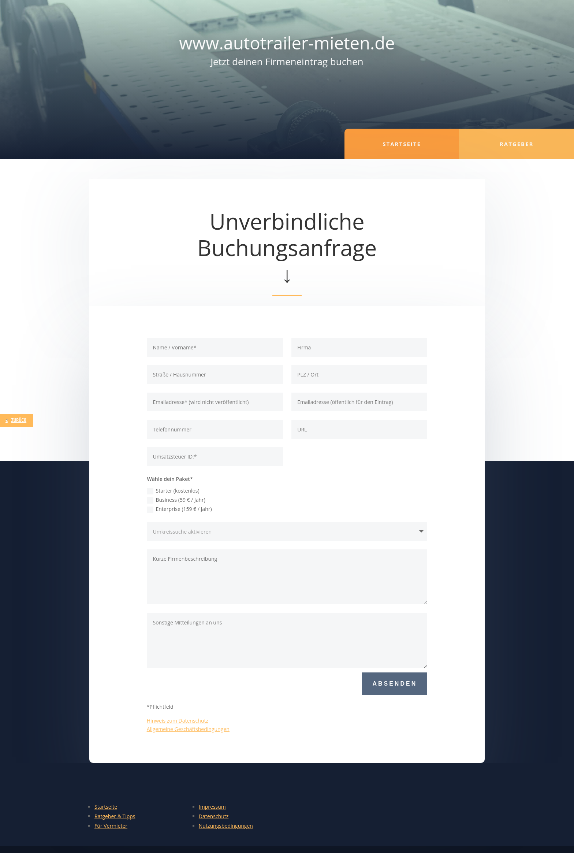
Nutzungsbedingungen (226, 825)
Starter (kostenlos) (173, 490)
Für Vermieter (110, 825)
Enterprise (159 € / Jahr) (179, 509)
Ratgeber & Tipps (114, 816)
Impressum (212, 806)
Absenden (394, 683)
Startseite (105, 806)
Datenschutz (213, 816)
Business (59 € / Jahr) (176, 500)
